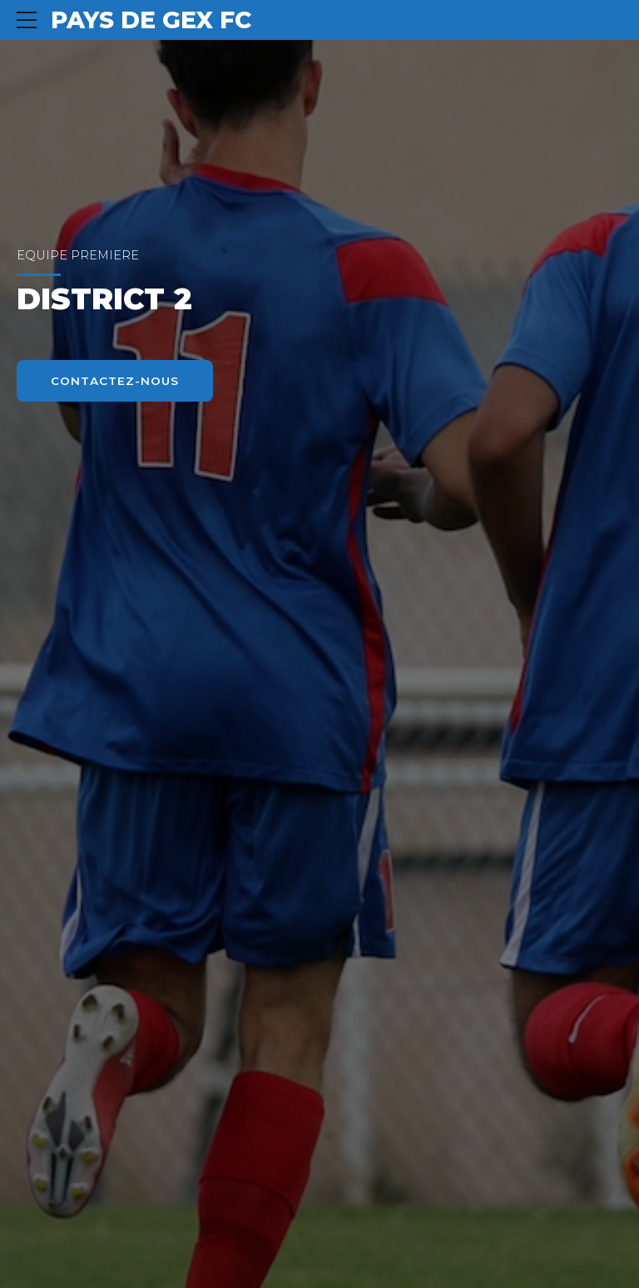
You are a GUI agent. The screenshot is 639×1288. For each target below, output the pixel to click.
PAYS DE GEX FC (151, 20)
